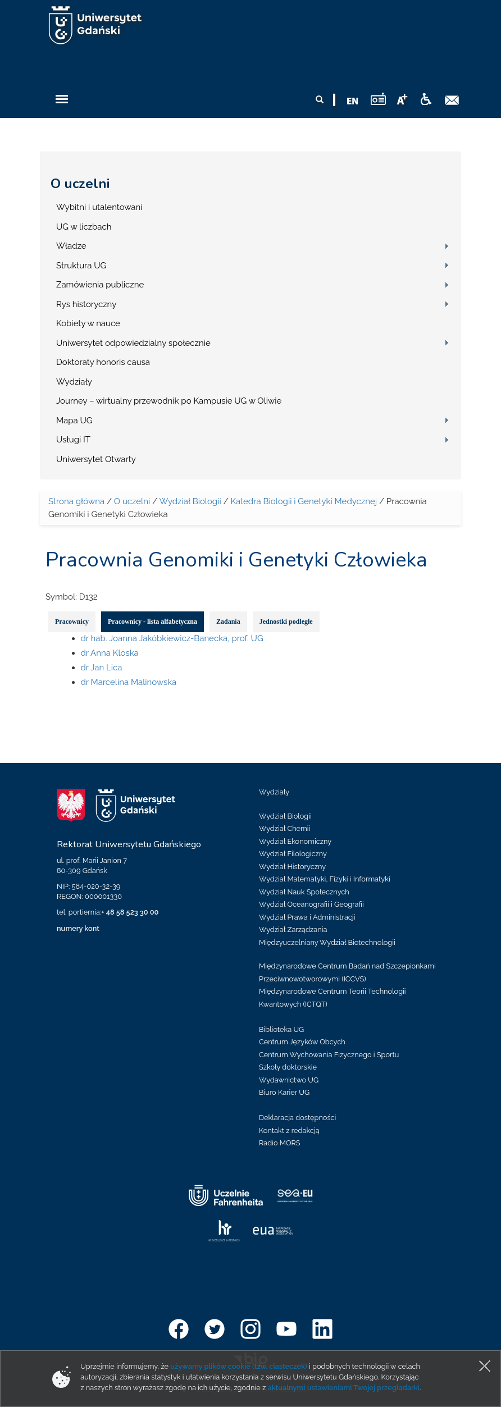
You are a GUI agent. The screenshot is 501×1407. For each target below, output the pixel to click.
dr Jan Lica (101, 668)
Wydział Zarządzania (293, 929)
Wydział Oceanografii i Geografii (311, 904)
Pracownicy (72, 621)
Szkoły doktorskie (288, 1067)
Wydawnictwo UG (288, 1080)
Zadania (228, 621)
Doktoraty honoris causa (103, 362)
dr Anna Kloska (110, 653)
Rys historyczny (86, 304)
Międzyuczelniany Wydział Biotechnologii (327, 942)
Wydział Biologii (190, 501)
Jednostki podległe (286, 621)
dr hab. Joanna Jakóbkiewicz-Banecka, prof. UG (172, 638)
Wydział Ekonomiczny (295, 841)
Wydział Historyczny (292, 866)
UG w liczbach (83, 227)
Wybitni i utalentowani (99, 207)
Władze (71, 246)
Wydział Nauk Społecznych (304, 892)
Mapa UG (74, 420)
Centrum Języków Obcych (302, 1042)
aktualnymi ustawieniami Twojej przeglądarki (343, 1387)
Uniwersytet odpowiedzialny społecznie (133, 343)
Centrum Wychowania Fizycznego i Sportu (329, 1054)
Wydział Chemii (284, 828)
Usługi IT (73, 440)
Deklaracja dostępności (297, 1117)
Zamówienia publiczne (100, 285)
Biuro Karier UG (284, 1092)
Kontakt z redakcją (289, 1130)
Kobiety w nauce (88, 323)
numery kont (78, 928)
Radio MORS (279, 1143)
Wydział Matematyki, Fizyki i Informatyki (324, 879)
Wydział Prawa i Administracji (307, 917)
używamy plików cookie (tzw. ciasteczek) (238, 1366)
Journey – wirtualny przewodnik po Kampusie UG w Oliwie (168, 401)
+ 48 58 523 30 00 (129, 912)
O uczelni (80, 184)
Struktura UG (81, 266)
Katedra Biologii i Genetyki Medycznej (303, 501)
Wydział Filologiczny (293, 853)
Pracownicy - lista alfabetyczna (152, 621)
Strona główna (76, 501)
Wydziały (74, 382)
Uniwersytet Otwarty (96, 459)
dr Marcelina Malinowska (129, 682)
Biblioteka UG (281, 1029)
